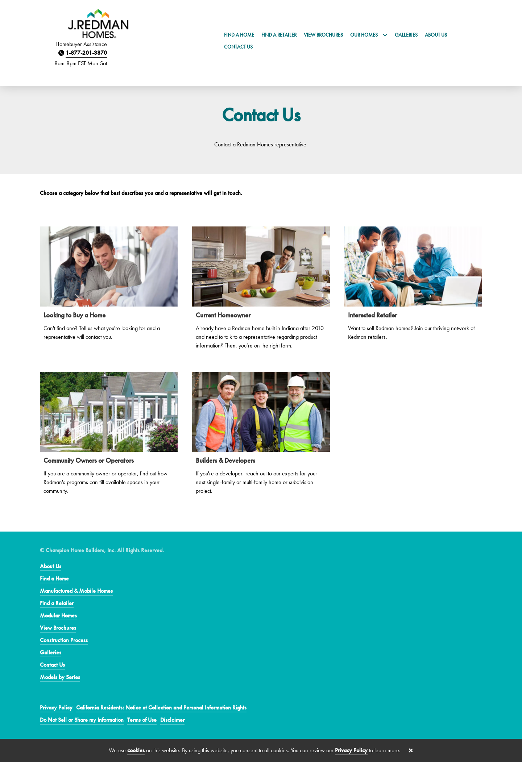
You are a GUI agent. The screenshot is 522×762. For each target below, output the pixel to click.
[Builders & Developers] (261, 437)
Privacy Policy (56, 707)
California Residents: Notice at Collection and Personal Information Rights (161, 707)
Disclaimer (172, 720)
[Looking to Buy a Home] (109, 287)
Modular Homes (58, 615)
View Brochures (323, 35)
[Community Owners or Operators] (109, 437)
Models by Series (60, 677)
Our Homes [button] (369, 35)
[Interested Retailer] (413, 287)
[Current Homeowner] (261, 291)
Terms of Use (142, 720)
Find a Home (239, 35)
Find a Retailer (279, 35)
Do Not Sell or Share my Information (82, 720)
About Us (436, 35)
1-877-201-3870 (86, 53)
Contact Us (238, 46)
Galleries (406, 35)
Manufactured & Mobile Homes (76, 591)
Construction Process (64, 640)
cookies (136, 750)
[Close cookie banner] (411, 750)
